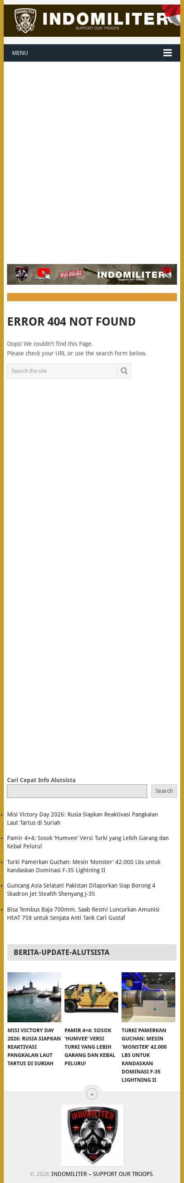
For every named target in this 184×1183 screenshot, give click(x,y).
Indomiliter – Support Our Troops (102, 1174)
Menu (20, 53)
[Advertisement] (92, 158)
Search (164, 791)
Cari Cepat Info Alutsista (41, 780)
